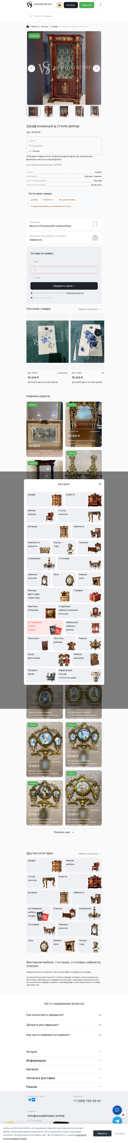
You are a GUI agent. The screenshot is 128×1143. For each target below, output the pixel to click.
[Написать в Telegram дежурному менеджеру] (117, 1121)
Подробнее (119, 1133)
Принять (102, 1133)
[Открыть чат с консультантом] (117, 1110)
